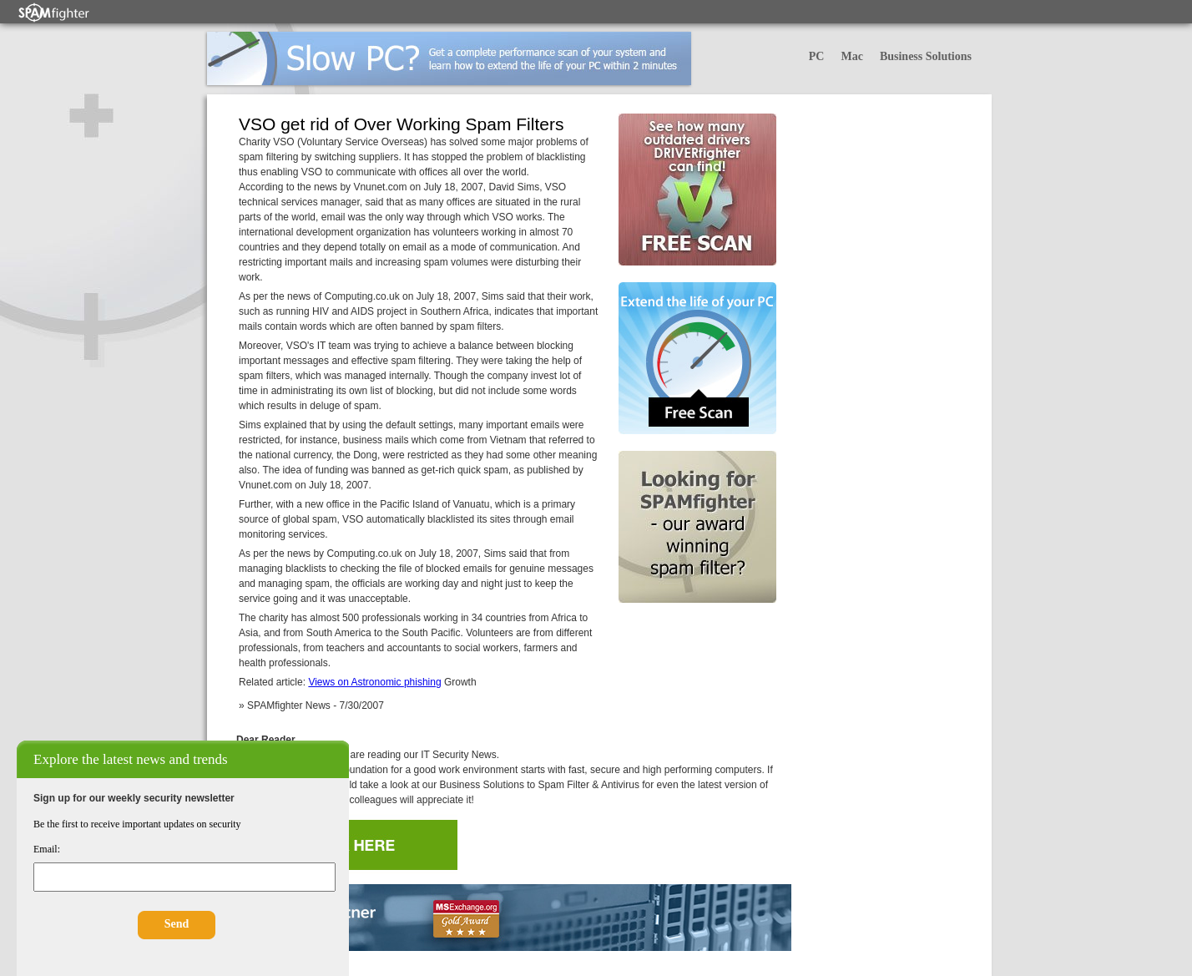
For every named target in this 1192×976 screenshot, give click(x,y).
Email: (46, 849)
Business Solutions (926, 56)
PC (817, 56)
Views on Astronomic (356, 682)
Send (176, 924)
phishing (423, 682)
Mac (851, 56)
